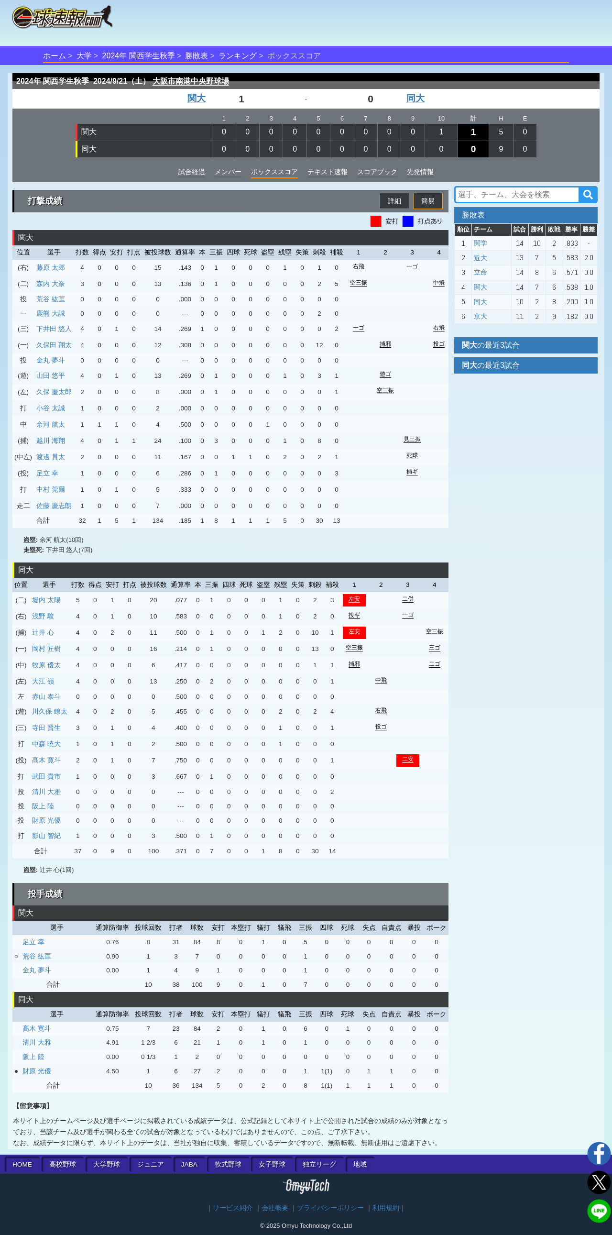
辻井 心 (43, 632)
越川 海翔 (50, 440)
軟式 (228, 1164)
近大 (480, 258)
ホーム (54, 56)
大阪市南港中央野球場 (191, 81)
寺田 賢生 (46, 727)
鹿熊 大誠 (50, 313)
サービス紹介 (233, 1208)
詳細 (394, 201)
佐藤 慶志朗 (54, 505)
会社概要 (275, 1208)
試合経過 (191, 172)
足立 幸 (47, 473)
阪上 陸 (43, 806)
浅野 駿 (43, 616)
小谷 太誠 (50, 408)
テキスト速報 (327, 172)
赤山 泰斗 (46, 696)
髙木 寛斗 (46, 760)
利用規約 (385, 1208)
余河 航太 (50, 424)
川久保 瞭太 (49, 711)
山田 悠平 (50, 375)
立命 (480, 272)
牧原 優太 (46, 665)
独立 (319, 1164)
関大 (196, 98)
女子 (272, 1164)
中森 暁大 (46, 744)
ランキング (238, 56)
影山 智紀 (46, 835)
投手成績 (45, 894)
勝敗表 (196, 56)
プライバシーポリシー (330, 1208)
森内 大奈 (50, 283)
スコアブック (377, 172)
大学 (84, 56)
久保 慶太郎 (54, 392)
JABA (189, 1164)
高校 (62, 1164)
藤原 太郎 (50, 267)
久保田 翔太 (54, 345)
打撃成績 (45, 201)
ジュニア (150, 1164)
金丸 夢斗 (50, 360)
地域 (360, 1164)
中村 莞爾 (50, 489)
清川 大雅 (46, 791)
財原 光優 (46, 820)
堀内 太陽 (46, 600)
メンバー (228, 172)
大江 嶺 (43, 681)
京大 (480, 316)
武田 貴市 (46, 776)
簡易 (428, 201)
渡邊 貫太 (50, 457)
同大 (415, 98)
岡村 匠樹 (46, 648)
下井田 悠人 (54, 328)
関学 (480, 243)
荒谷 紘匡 (50, 299)
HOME (22, 1164)
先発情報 (420, 172)
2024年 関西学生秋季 (138, 56)
